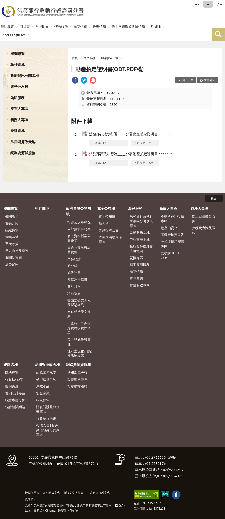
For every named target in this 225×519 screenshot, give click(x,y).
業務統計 (74, 259)
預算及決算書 (77, 279)
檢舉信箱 (99, 26)
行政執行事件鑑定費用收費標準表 (79, 328)
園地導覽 (11, 372)
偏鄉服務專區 (140, 285)
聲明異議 (11, 386)
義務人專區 (19, 120)
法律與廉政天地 (22, 142)
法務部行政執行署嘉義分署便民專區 (141, 221)
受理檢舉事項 (46, 379)
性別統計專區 (15, 393)
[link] (75, 81)
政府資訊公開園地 (24, 75)
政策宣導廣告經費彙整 (79, 249)
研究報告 (74, 266)
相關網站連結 (77, 386)
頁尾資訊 (30, 499)
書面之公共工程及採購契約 (79, 302)
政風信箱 (43, 400)
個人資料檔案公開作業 (79, 238)
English (156, 26)
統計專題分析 (15, 400)
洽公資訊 (11, 264)
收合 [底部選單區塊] (214, 198)
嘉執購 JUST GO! (170, 255)
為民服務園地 (140, 232)
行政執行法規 (46, 418)
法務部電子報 (77, 372)
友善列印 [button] (209, 80)
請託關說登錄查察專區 (48, 409)
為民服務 (17, 98)
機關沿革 (11, 216)
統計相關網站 (15, 407)
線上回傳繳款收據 (203, 218)
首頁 (75, 58)
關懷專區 (136, 258)
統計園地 (17, 130)
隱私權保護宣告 (100, 493)
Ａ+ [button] (219, 4)
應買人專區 (19, 108)
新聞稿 (104, 223)
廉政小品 (43, 386)
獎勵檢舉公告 (109, 230)
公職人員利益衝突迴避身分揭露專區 (48, 430)
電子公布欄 (19, 86)
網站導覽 (7, 26)
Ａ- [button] (196, 4)
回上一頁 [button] (187, 80)
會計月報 (74, 286)
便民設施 (61, 26)
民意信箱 (80, 26)
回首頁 (25, 26)
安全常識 (43, 393)
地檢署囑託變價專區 (172, 244)
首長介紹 (11, 223)
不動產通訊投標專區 (172, 218)
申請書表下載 (109, 58)
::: (4, 4)
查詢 (218, 34)
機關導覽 (17, 53)
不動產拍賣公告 (172, 235)
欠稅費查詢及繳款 (203, 230)
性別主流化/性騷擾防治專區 (79, 353)
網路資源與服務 (22, 153)
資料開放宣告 (51, 493)
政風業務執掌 (46, 372)
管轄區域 (11, 237)
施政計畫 (74, 273)
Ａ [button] (208, 4)
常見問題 (42, 26)
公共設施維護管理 (79, 341)
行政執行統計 (15, 379)
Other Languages (13, 35)
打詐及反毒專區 (79, 222)
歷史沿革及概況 (16, 251)
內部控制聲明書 (79, 229)
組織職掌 (11, 230)
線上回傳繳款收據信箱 (128, 26)
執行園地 (17, 64)
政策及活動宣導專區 (110, 239)
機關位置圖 (13, 258)
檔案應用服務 (140, 265)
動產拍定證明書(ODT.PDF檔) (109, 69)
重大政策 (11, 244)
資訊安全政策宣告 (74, 493)
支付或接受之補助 (79, 314)
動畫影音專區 (77, 379)
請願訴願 (74, 293)
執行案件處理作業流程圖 (141, 248)
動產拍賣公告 (171, 228)
